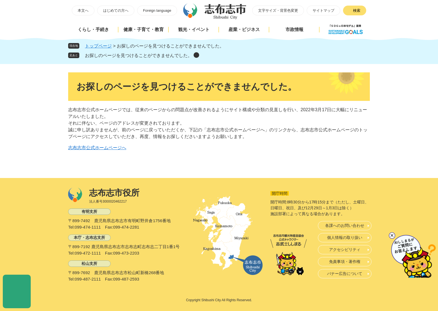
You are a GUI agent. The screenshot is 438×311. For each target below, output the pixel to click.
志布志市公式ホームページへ (97, 147)
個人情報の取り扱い (344, 237)
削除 (196, 55)
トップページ (98, 46)
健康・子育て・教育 (143, 29)
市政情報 (294, 29)
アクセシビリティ (344, 249)
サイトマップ (323, 10)
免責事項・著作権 (344, 261)
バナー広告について (344, 273)
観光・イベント (194, 29)
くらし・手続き (93, 29)
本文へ (83, 10)
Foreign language (157, 10)
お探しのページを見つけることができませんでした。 (138, 55)
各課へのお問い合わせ (344, 225)
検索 (356, 10)
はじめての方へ (115, 10)
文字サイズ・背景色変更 (278, 10)
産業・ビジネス (244, 29)
